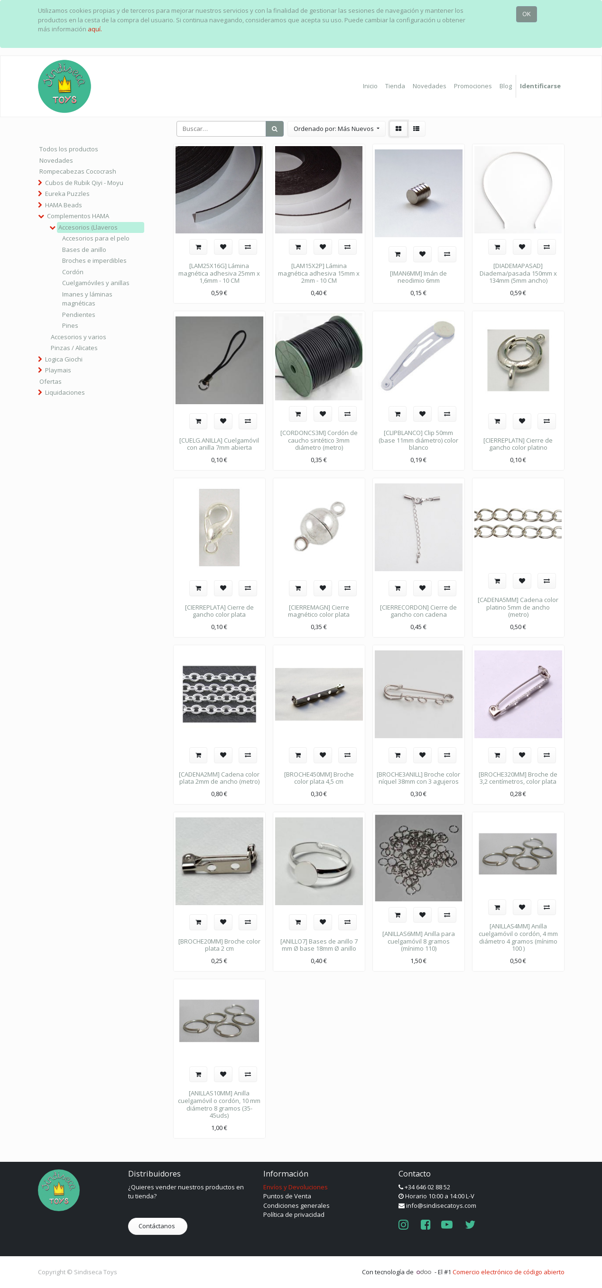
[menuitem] (370, 86)
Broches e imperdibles (94, 260)
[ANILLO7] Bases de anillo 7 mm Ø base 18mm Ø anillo (319, 945)
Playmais (58, 370)
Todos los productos (68, 149)
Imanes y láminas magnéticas (87, 299)
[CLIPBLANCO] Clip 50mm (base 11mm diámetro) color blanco (418, 440)
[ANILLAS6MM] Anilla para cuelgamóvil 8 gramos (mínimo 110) (418, 941)
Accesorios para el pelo (96, 238)
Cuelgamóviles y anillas (96, 282)
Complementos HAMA (78, 216)
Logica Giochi (64, 359)
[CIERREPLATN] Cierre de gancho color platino (518, 444)
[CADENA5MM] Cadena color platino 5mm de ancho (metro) (518, 607)
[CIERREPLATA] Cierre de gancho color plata (219, 611)
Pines (70, 325)
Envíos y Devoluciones (295, 1187)
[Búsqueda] (275, 129)
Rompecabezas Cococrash (77, 171)
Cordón (72, 272)
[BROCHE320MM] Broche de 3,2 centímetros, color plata (518, 778)
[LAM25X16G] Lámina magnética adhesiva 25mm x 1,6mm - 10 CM (219, 273)
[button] (336, 129)
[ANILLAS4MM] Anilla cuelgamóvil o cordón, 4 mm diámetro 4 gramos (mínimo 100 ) (518, 937)
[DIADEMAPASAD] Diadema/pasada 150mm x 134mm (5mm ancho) (518, 273)
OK (526, 13)
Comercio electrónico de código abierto (509, 1272)
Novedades (56, 160)
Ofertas (50, 381)
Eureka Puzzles (67, 193)
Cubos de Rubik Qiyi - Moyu (84, 182)
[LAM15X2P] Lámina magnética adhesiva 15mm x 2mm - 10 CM (319, 273)
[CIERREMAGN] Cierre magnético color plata (319, 611)
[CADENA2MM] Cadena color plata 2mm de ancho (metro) (219, 778)
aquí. (95, 29)
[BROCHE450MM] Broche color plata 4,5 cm (319, 778)
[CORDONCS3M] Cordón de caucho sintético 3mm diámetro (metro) (319, 440)
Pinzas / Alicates (74, 347)
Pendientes (78, 314)
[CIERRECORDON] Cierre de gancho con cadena (418, 611)
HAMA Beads (63, 205)
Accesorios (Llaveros (88, 227)
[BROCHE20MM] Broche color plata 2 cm (219, 945)
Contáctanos (157, 1226)
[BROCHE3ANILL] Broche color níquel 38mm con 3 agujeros (418, 778)
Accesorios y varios (78, 337)
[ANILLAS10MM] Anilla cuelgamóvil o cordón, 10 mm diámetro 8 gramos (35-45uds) (219, 1104)
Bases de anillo (84, 249)
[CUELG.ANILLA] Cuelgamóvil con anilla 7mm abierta (219, 444)
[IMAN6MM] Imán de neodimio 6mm (418, 277)
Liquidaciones (65, 392)
